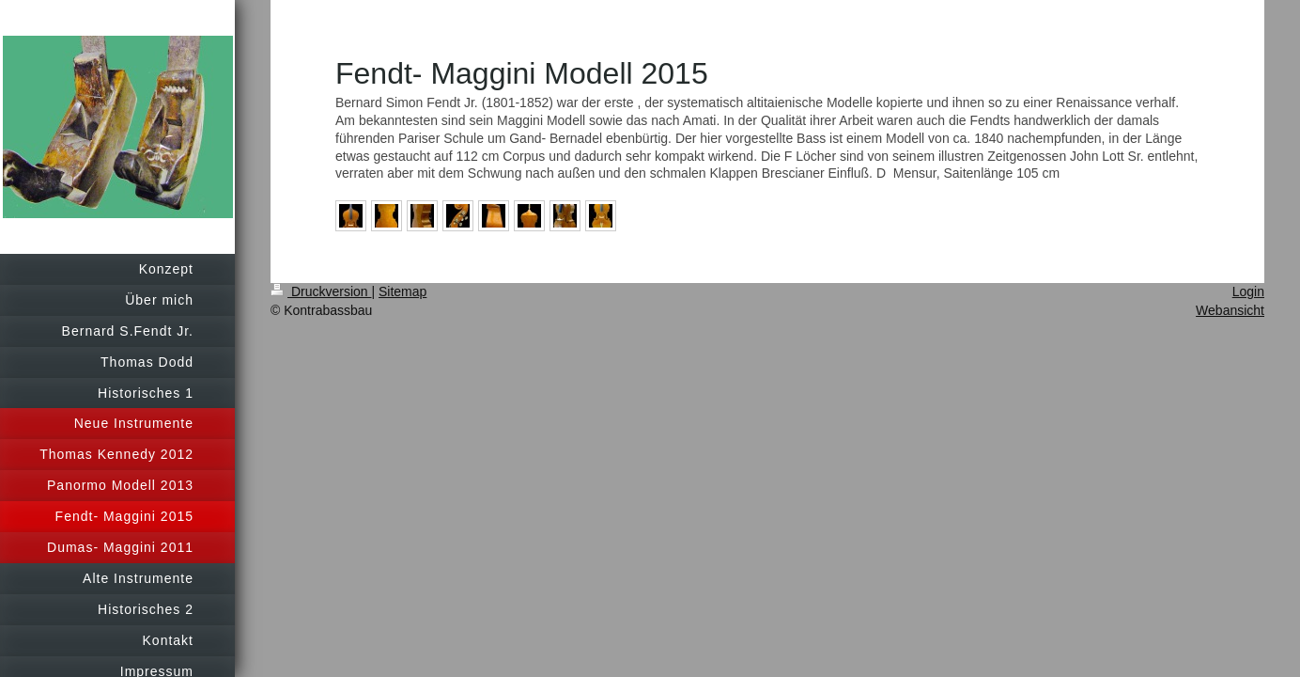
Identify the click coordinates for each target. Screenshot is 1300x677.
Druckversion (321, 291)
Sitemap (402, 291)
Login (1248, 291)
